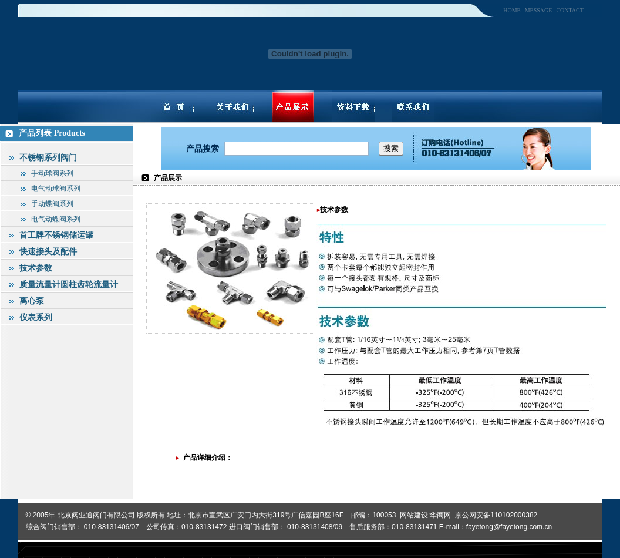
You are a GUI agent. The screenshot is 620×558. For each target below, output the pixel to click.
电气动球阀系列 (55, 188)
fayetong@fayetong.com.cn (509, 527)
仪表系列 (35, 317)
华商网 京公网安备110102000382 (483, 515)
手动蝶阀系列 (52, 204)
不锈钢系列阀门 (48, 157)
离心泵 (31, 300)
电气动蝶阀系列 (55, 219)
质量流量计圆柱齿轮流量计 (68, 284)
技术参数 (35, 268)
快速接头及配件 (48, 251)
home (511, 10)
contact (569, 10)
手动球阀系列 (52, 173)
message (538, 10)
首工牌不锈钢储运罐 (56, 235)
